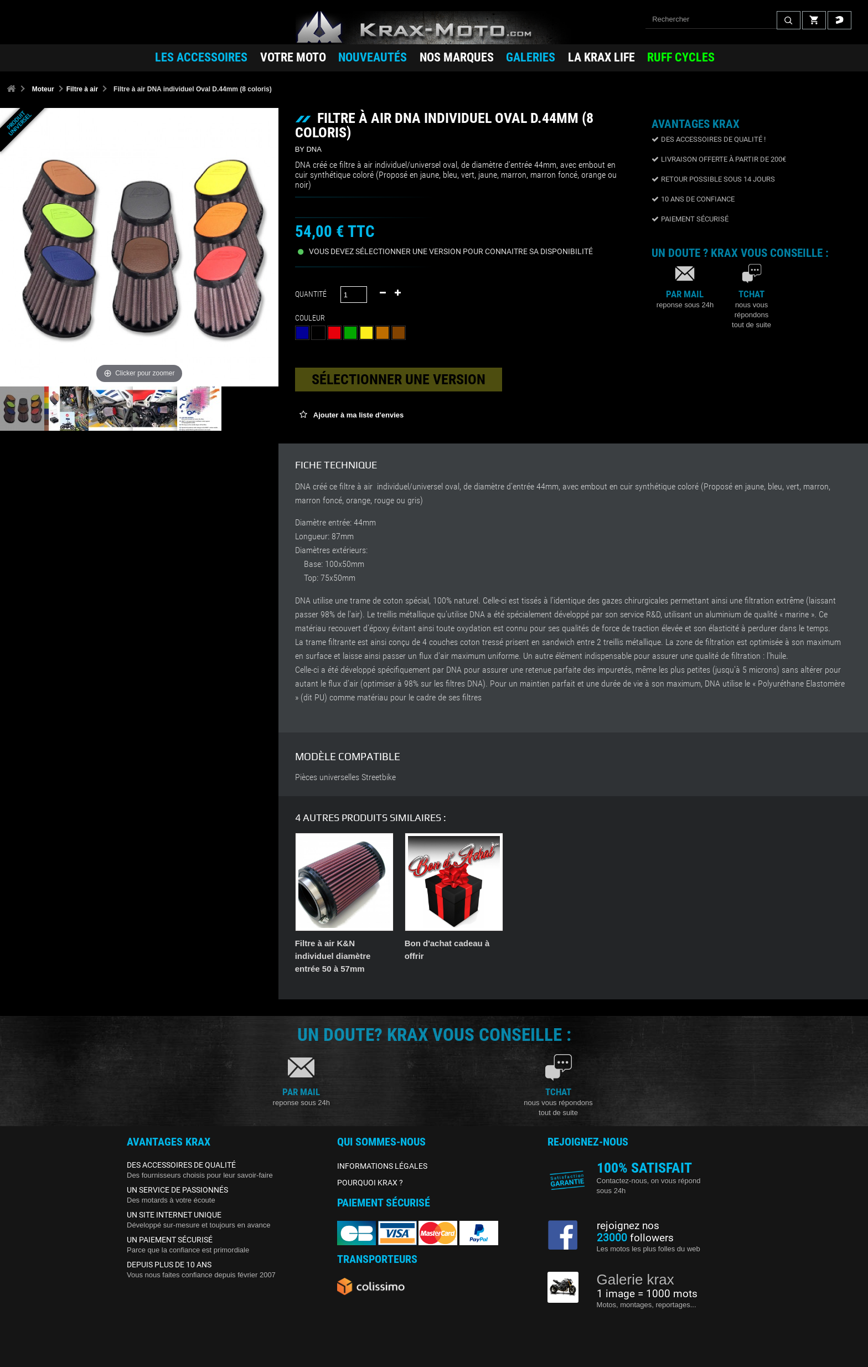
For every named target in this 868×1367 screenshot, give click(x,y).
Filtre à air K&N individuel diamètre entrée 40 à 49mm (442, 955)
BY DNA (308, 149)
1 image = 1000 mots (647, 1294)
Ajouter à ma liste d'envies (358, 415)
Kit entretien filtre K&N (339, 943)
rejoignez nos (628, 1226)
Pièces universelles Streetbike (345, 777)
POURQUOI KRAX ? (370, 1182)
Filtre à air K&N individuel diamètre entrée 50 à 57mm (552, 955)
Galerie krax (635, 1279)
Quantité (311, 294)
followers (635, 1238)
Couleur (311, 317)
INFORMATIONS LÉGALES (382, 1166)
